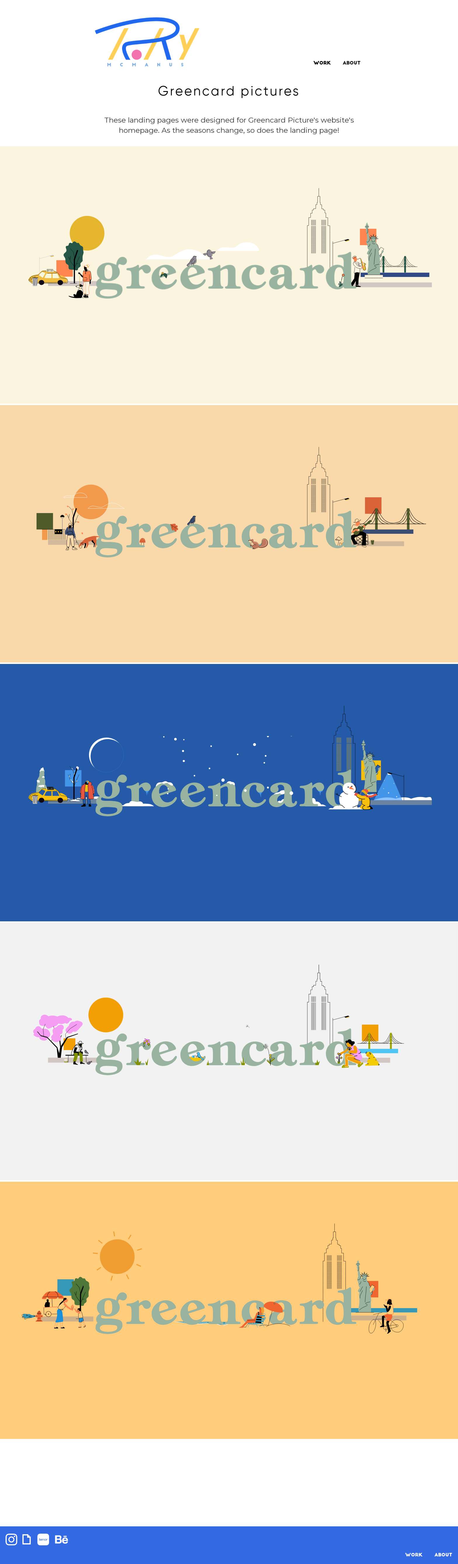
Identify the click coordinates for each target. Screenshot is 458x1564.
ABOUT (351, 63)
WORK (414, 1555)
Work (322, 63)
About (443, 1555)
